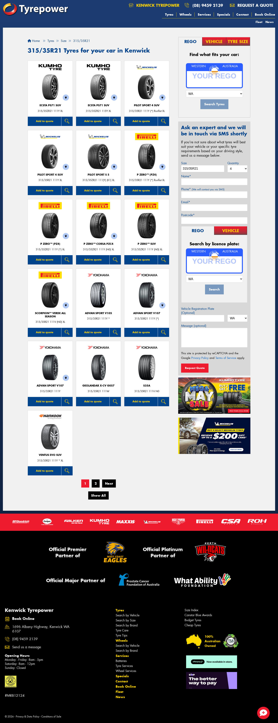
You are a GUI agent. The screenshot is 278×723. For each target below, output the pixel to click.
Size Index (191, 610)
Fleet (259, 22)
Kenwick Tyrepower (154, 5)
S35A (146, 385)
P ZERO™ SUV (147, 244)
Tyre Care (122, 630)
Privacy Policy (199, 358)
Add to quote (44, 121)
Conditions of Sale (51, 716)
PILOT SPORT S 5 (98, 174)
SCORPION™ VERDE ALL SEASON (50, 315)
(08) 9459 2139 (207, 5)
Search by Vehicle (127, 615)
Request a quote (251, 5)
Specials (223, 14)
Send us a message (26, 647)
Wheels (186, 14)
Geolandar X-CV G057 (98, 385)
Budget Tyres (193, 620)
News (269, 22)
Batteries (121, 661)
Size (184, 163)
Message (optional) (193, 326)
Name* (186, 176)
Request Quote (195, 368)
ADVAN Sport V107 (146, 313)
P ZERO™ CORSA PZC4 (98, 244)
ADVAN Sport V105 (98, 313)
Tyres (169, 14)
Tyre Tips (121, 635)
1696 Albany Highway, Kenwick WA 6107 (41, 629)
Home (34, 41)
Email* (185, 202)
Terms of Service (225, 358)
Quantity (233, 163)
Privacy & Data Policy (27, 716)
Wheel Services (126, 671)
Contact (242, 14)
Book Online (265, 14)
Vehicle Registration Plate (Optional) (197, 311)
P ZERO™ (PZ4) (147, 174)
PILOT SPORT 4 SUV (146, 105)
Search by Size (126, 620)
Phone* (203, 189)
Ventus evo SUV (50, 455)
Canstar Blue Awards (198, 615)
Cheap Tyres (193, 625)
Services (204, 14)
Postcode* (188, 215)
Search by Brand (127, 625)
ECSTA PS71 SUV (50, 105)
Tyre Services (124, 666)
